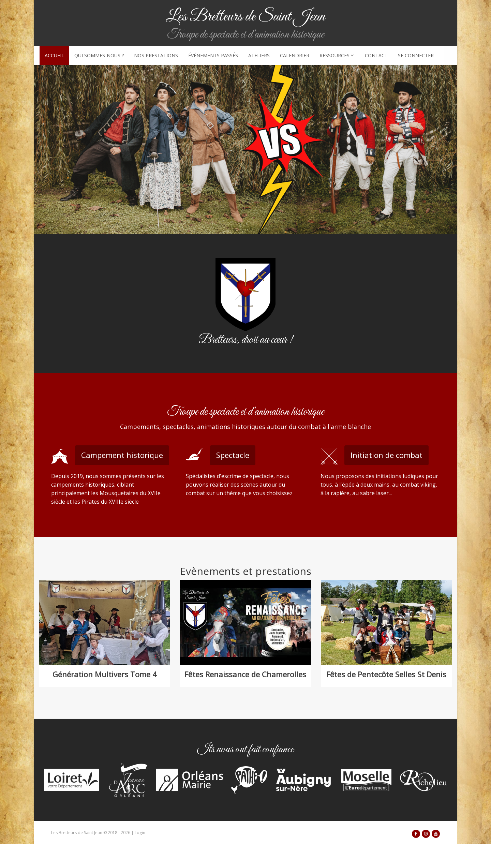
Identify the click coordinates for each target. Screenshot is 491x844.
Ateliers (259, 55)
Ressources (337, 55)
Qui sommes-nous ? (99, 55)
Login (140, 832)
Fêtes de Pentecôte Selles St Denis (386, 674)
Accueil (54, 55)
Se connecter (416, 55)
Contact (376, 55)
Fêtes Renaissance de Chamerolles (245, 674)
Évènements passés (213, 55)
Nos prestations (156, 55)
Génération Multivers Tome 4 (105, 674)
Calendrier (294, 55)
